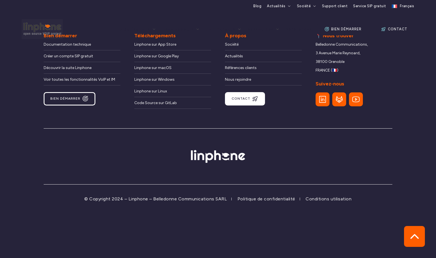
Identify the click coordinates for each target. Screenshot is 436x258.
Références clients (241, 67)
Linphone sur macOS (153, 67)
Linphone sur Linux (150, 91)
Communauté (220, 29)
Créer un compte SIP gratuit (68, 56)
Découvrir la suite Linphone (67, 67)
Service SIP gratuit (369, 6)
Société (304, 6)
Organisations (134, 29)
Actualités (276, 6)
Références (298, 29)
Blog (257, 6)
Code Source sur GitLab (155, 102)
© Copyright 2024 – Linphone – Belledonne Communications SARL (155, 199)
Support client (335, 6)
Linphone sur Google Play (156, 56)
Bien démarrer (342, 29)
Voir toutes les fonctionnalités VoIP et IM (79, 79)
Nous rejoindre (238, 79)
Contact (394, 29)
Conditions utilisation (328, 199)
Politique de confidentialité (266, 199)
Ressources (260, 29)
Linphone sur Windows (154, 79)
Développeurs (177, 29)
